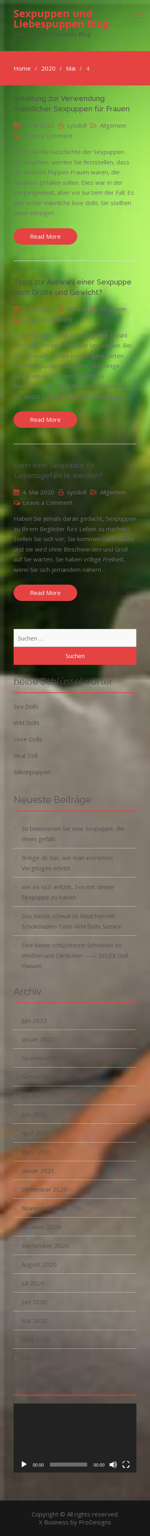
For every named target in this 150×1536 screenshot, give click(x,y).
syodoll (76, 125)
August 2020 (39, 1264)
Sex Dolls (26, 706)
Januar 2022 (38, 1039)
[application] (75, 1438)
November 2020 (44, 1208)
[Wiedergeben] (24, 1465)
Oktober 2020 (41, 1227)
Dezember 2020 (44, 1189)
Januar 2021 (38, 1170)
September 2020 (45, 1245)
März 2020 (37, 1358)
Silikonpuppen (32, 772)
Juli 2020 (33, 1283)
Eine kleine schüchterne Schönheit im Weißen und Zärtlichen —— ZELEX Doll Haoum (75, 955)
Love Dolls (28, 739)
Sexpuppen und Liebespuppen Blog (61, 18)
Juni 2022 (34, 1020)
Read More (45, 236)
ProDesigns (95, 1522)
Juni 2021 (34, 1114)
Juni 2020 (34, 1302)
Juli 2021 (33, 1095)
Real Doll (26, 755)
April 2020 (36, 1339)
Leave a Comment (48, 136)
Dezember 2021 (44, 1058)
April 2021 (36, 1133)
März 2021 (37, 1152)
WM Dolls (27, 723)
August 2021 (39, 1077)
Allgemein (113, 125)
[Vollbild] (126, 1465)
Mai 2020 (34, 1320)
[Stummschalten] (113, 1465)
